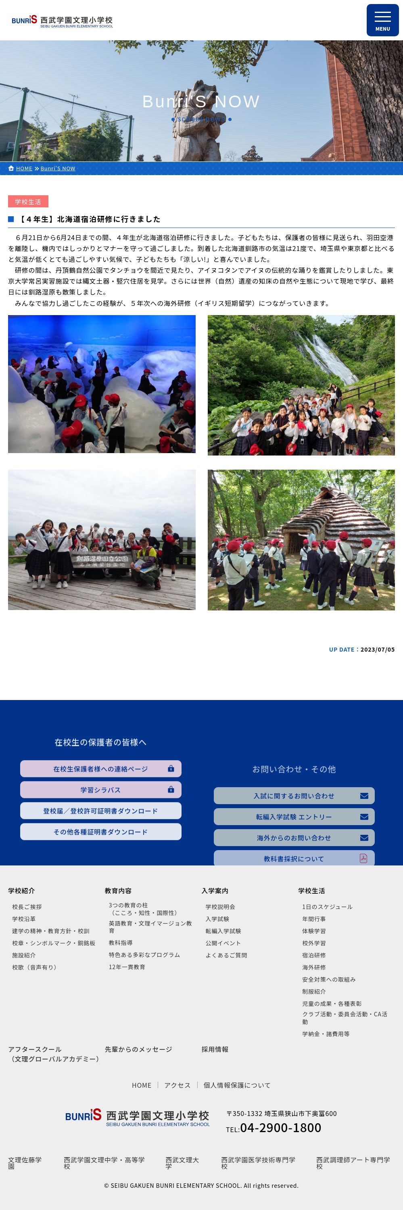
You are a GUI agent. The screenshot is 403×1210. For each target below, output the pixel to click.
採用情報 (215, 1049)
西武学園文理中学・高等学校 (104, 1162)
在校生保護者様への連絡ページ (100, 818)
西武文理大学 (182, 1162)
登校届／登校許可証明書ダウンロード (101, 860)
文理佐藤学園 (25, 1162)
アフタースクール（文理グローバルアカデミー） (55, 1054)
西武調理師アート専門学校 (353, 1162)
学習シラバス (100, 839)
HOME (24, 168)
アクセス (177, 1085)
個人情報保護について (237, 1085)
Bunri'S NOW (58, 168)
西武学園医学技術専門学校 (258, 1162)
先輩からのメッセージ (139, 1049)
